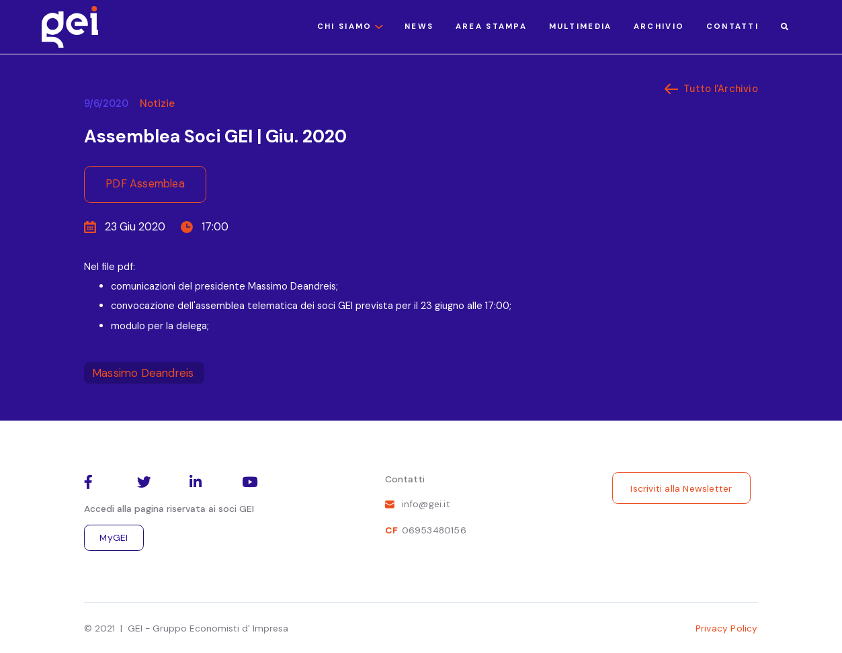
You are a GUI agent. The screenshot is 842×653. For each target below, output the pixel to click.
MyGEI (113, 537)
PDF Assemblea (145, 184)
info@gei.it (426, 504)
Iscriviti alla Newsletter (681, 488)
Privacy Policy (727, 628)
